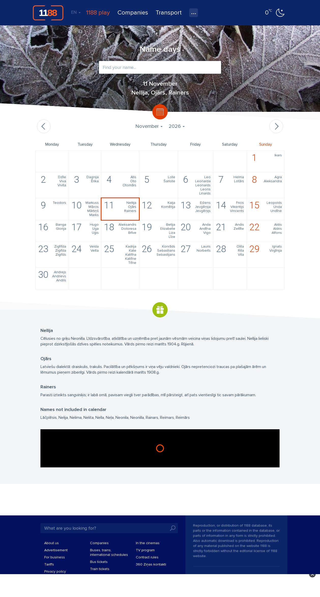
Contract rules (147, 557)
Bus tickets (99, 562)
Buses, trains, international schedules (109, 552)
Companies (133, 12)
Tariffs (49, 564)
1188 (48, 12)
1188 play (98, 12)
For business (54, 557)
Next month (276, 126)
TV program (145, 550)
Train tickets (99, 569)
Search (173, 528)
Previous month (44, 126)
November (149, 126)
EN (76, 12)
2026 (177, 126)
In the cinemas (147, 543)
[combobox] (160, 67)
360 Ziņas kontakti (151, 564)
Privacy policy (55, 571)
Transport (169, 12)
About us (51, 543)
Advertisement (56, 550)
